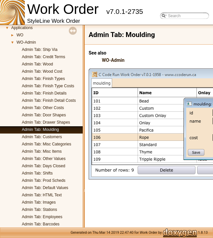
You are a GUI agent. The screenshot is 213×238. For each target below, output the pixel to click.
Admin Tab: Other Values (43, 158)
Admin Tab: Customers (42, 137)
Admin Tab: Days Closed (43, 166)
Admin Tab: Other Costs (43, 107)
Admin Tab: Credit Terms (43, 57)
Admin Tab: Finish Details (44, 93)
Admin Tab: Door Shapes (44, 115)
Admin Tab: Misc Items (42, 151)
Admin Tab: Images (39, 202)
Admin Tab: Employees (42, 217)
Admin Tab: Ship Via (40, 49)
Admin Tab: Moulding (40, 129)
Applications (22, 27)
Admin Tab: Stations (39, 209)
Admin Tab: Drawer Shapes (46, 122)
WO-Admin (26, 42)
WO (20, 35)
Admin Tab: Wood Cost (42, 71)
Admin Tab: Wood (37, 64)
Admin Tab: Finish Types (43, 78)
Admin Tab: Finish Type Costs (48, 86)
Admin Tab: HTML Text (42, 195)
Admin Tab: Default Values (45, 187)
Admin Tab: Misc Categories (46, 144)
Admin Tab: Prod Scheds (43, 180)
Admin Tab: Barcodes (41, 224)
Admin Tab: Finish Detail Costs (49, 100)
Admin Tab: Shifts (37, 173)
